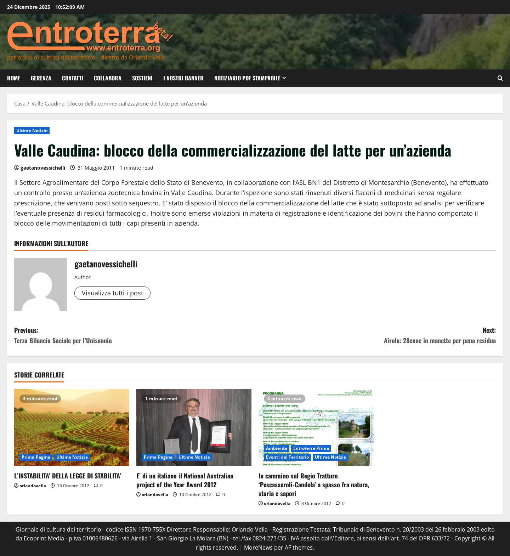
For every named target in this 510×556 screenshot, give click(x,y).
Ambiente (276, 448)
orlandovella (32, 486)
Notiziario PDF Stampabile (247, 78)
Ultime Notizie (31, 130)
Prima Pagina (36, 457)
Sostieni (142, 78)
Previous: (134, 335)
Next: (375, 335)
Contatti (72, 78)
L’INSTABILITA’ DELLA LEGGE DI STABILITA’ (67, 475)
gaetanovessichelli (43, 167)
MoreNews (258, 547)
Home (13, 78)
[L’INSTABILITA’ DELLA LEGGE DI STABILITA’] (71, 427)
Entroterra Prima (311, 448)
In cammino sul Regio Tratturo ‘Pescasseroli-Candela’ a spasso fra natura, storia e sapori (314, 484)
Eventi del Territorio (287, 457)
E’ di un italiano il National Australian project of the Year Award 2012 (184, 480)
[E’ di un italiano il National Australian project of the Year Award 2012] (193, 427)
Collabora (107, 78)
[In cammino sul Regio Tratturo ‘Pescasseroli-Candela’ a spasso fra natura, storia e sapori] (316, 427)
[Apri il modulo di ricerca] (500, 78)
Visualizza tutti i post (112, 293)
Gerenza (41, 78)
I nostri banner (183, 78)
